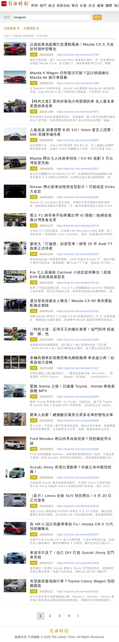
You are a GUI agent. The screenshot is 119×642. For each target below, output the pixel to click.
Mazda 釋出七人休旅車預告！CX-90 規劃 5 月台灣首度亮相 (71, 160)
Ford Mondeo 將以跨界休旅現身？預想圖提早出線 (71, 441)
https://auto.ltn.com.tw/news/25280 (78, 197)
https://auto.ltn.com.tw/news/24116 (78, 282)
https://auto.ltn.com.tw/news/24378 (78, 225)
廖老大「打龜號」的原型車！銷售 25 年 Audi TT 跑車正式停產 (71, 246)
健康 (100, 5)
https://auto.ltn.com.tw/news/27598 (78, 54)
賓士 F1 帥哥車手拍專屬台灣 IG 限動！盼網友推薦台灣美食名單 (71, 217)
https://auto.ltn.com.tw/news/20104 (78, 477)
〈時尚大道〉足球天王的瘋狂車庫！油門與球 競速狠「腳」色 (72, 331)
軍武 (74, 5)
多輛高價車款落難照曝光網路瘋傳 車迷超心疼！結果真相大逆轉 (72, 360)
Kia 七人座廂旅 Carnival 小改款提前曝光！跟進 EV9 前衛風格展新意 (70, 274)
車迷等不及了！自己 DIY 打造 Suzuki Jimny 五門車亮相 (72, 555)
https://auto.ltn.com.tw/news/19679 (78, 534)
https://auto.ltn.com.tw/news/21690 (78, 339)
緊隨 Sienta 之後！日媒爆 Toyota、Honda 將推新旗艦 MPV (72, 388)
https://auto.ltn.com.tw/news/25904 (78, 140)
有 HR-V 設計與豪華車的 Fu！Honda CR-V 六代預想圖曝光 (71, 526)
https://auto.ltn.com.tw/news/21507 (78, 368)
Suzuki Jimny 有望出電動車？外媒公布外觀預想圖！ (71, 469)
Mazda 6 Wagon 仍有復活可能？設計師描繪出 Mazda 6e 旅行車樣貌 (69, 75)
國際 (109, 5)
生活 (91, 5)
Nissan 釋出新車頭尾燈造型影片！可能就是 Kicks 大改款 (72, 189)
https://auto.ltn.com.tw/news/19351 (78, 591)
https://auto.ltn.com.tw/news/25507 (78, 168)
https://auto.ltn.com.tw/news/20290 (78, 449)
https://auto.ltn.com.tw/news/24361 (78, 254)
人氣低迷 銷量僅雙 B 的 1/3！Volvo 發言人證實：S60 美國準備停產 (72, 132)
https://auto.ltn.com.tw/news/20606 (78, 420)
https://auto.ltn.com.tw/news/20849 (78, 396)
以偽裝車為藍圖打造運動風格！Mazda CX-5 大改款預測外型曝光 (72, 46)
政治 (51, 5)
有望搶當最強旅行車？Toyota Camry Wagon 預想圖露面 (72, 583)
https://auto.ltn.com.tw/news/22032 (78, 311)
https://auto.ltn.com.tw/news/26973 (78, 111)
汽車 (33, 54)
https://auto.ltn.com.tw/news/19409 (78, 563)
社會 (83, 5)
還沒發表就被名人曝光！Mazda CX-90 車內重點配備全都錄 (71, 303)
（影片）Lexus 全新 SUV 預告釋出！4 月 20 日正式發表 (71, 498)
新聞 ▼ (12, 28)
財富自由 (63, 5)
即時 (34, 5)
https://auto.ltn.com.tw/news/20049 (78, 506)
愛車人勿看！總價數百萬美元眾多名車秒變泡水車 (71, 415)
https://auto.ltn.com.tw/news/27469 (78, 83)
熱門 (43, 5)
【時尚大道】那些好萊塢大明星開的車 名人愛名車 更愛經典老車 (72, 103)
